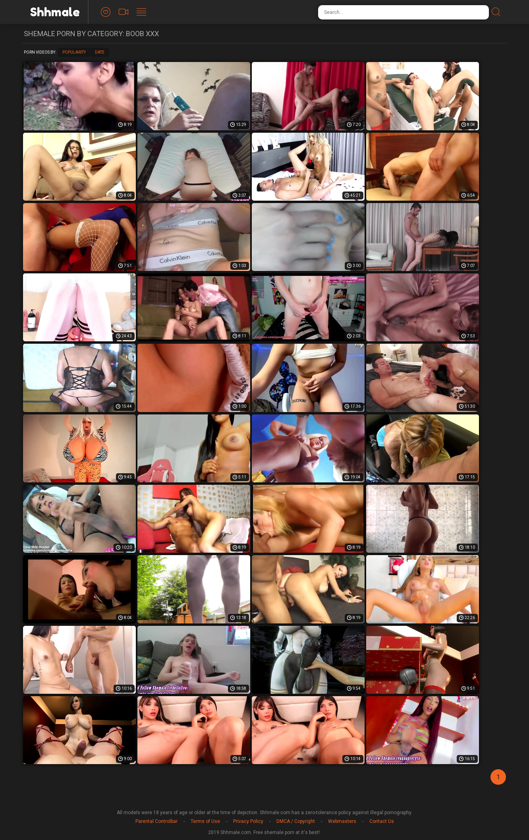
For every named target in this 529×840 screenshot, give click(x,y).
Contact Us (381, 821)
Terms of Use (205, 821)
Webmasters (342, 821)
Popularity (74, 52)
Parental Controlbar (156, 821)
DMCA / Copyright (295, 821)
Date (99, 52)
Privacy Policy (248, 821)
